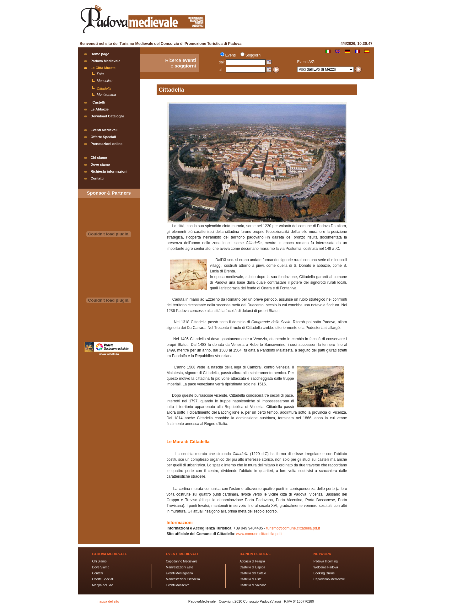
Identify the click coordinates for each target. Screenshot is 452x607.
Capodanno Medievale (181, 561)
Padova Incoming (326, 561)
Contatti (97, 178)
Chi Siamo (99, 561)
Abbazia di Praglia (252, 561)
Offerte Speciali (103, 137)
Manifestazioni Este (179, 567)
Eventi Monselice (178, 585)
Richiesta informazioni (109, 171)
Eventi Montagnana (179, 573)
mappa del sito (108, 601)
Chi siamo (99, 157)
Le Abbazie (100, 109)
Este (100, 74)
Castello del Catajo (253, 573)
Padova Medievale (106, 61)
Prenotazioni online (106, 144)
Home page (100, 54)
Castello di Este (250, 579)
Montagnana (106, 94)
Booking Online (324, 573)
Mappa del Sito (102, 585)
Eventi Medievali (104, 130)
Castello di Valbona (253, 585)
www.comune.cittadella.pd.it (259, 534)
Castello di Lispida (252, 567)
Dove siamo (100, 164)
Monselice (105, 81)
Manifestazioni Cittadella (183, 579)
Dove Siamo (100, 567)
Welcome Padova (326, 567)
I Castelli (98, 102)
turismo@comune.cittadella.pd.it (293, 528)
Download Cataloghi (107, 116)
